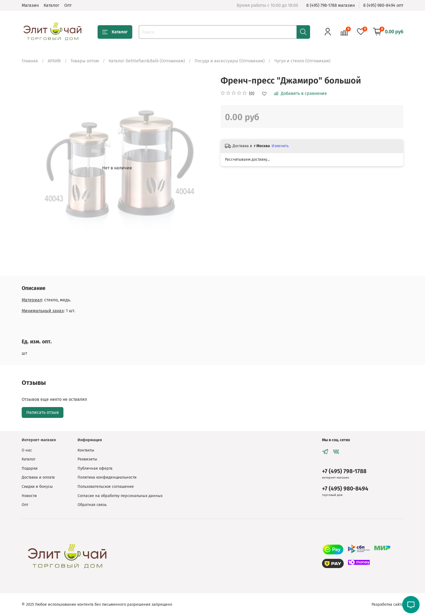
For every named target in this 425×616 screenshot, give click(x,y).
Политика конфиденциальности (107, 477)
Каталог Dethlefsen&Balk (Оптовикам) (147, 60)
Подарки (30, 468)
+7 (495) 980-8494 (345, 488)
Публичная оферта (95, 468)
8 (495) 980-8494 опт (383, 5)
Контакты (86, 450)
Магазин (30, 5)
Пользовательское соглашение (106, 486)
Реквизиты (87, 459)
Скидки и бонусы (37, 486)
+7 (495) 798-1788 (344, 471)
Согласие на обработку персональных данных (120, 496)
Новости (29, 496)
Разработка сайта (387, 604)
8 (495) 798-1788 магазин (330, 5)
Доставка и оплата (38, 477)
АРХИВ (54, 60)
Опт (68, 5)
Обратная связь (92, 504)
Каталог (51, 5)
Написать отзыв (42, 412)
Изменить (280, 146)
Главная (30, 60)
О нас (27, 450)
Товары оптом (84, 60)
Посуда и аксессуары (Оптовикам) (230, 60)
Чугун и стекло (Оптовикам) (302, 60)
